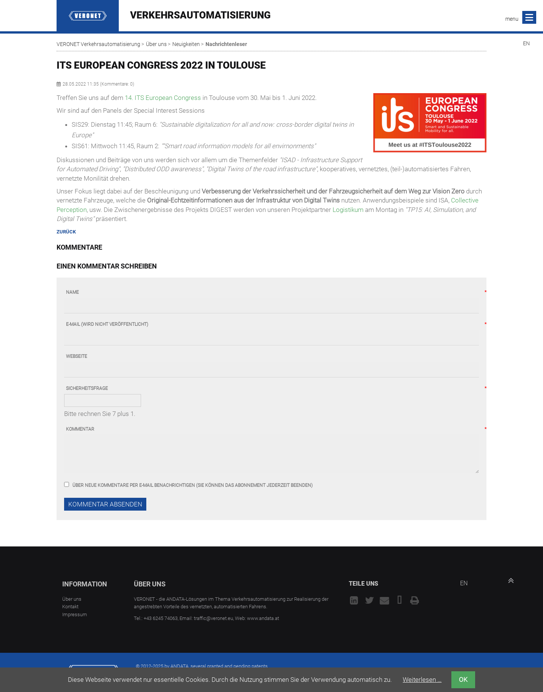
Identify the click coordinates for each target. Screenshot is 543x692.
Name (72, 292)
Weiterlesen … (422, 679)
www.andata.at (263, 618)
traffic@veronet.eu (213, 618)
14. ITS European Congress (163, 97)
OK (463, 679)
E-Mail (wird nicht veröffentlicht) (107, 324)
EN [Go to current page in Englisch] (526, 43)
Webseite (76, 356)
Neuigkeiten (186, 44)
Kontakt (70, 606)
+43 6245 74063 (161, 618)
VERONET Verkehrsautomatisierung (98, 44)
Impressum (74, 614)
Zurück (66, 232)
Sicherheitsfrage (87, 388)
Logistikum (348, 209)
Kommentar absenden (105, 504)
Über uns (156, 44)
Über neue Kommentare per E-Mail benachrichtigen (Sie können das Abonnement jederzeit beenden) (192, 485)
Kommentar (80, 429)
